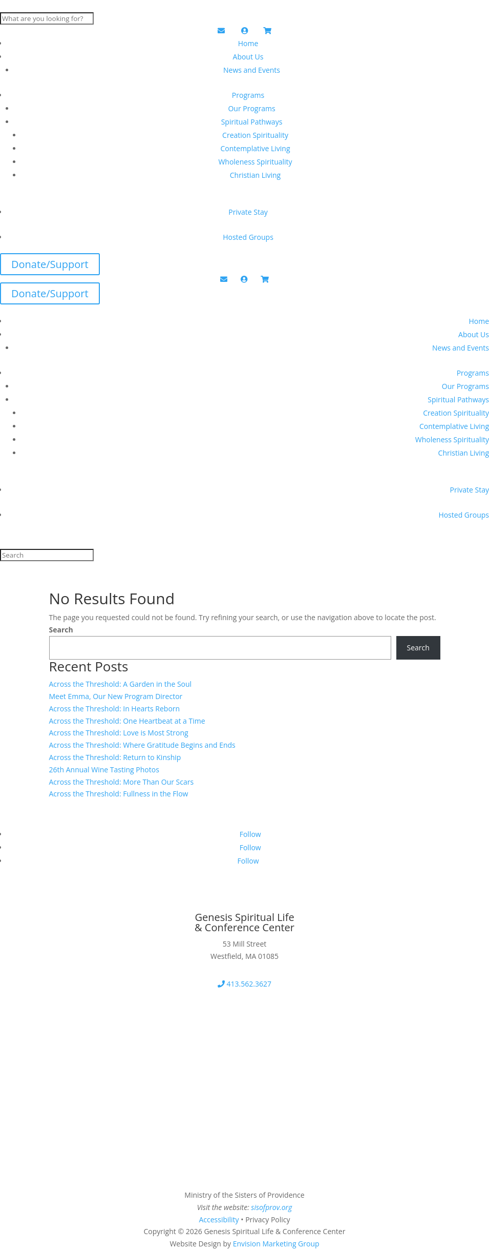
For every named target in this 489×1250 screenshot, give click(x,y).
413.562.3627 (244, 984)
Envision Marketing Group (276, 1243)
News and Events (251, 70)
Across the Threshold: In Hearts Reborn (114, 708)
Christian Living (255, 175)
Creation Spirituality (255, 135)
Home (248, 43)
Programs (248, 95)
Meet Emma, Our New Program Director (116, 696)
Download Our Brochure (69, 1013)
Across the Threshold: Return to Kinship (115, 757)
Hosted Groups (248, 237)
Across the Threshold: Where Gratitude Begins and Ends (142, 745)
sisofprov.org (271, 1207)
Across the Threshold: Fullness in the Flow (118, 793)
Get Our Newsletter (57, 903)
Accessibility (219, 1219)
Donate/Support (50, 264)
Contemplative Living (255, 148)
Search (61, 629)
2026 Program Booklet (64, 1046)
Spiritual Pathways (252, 122)
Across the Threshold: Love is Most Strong (118, 732)
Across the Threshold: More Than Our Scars (121, 782)
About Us (248, 57)
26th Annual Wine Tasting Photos (104, 769)
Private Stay (247, 212)
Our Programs (251, 108)
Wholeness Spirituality (255, 162)
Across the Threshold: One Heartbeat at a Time (127, 721)
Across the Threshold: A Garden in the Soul (120, 684)
